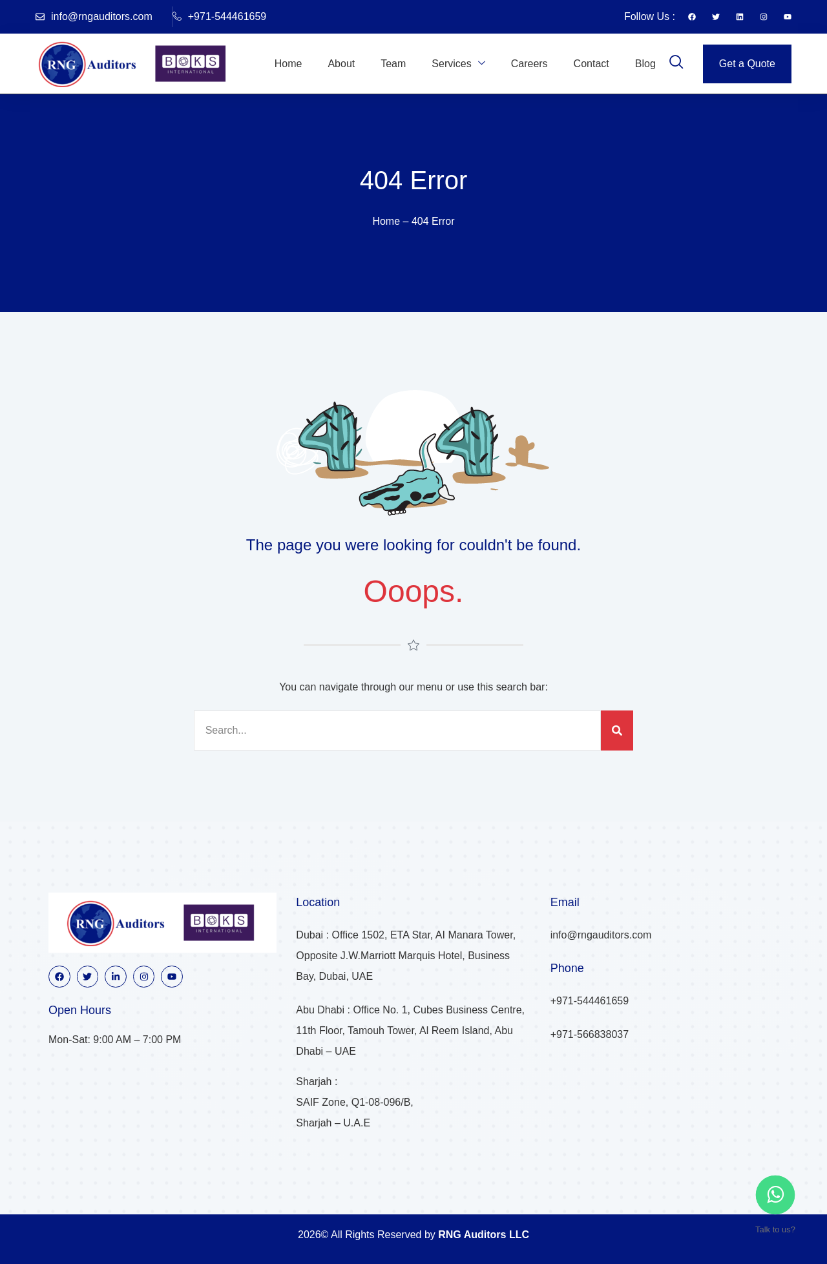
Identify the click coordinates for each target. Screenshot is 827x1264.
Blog (645, 63)
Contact (591, 63)
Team (393, 63)
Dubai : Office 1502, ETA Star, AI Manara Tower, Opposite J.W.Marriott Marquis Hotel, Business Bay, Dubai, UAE (406, 955)
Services (458, 63)
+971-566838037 (589, 1034)
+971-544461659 (219, 16)
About (341, 63)
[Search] (617, 730)
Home (288, 63)
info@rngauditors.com (94, 16)
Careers (529, 63)
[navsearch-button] (676, 64)
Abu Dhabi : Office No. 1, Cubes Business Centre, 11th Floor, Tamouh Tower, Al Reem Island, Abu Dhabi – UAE (410, 1030)
